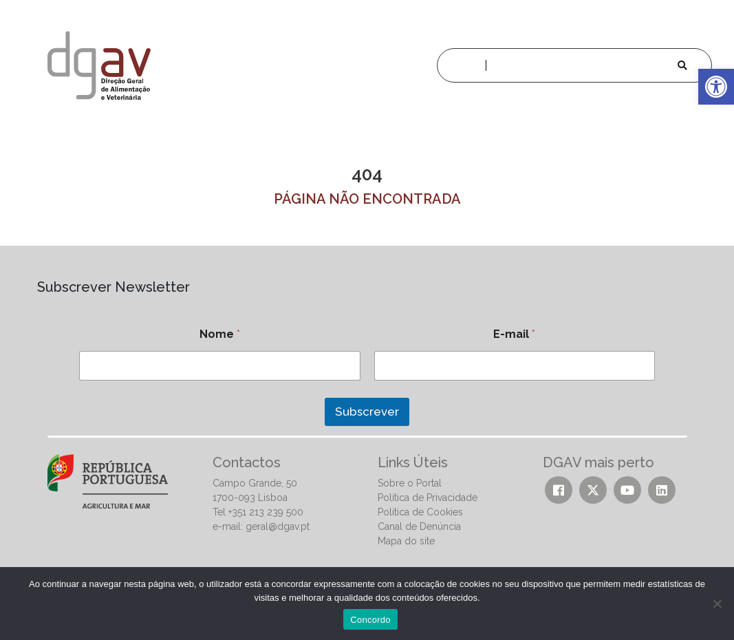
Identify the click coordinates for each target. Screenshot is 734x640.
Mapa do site (406, 540)
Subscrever (367, 411)
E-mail (514, 334)
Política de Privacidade (427, 497)
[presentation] (135, 442)
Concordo (370, 620)
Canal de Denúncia (419, 526)
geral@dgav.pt (278, 526)
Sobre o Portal (410, 483)
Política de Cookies (420, 512)
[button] (716, 87)
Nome (219, 334)
